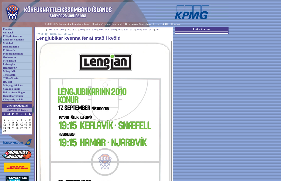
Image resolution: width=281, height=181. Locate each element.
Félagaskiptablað (13, 99)
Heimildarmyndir (13, 96)
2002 (68, 29)
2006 (94, 29)
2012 (132, 29)
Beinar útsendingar (14, 92)
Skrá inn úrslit (11, 88)
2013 (138, 29)
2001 (62, 29)
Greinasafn (9, 57)
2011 (126, 29)
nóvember (14, 109)
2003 (75, 29)
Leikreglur (9, 64)
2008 (106, 29)
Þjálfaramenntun (13, 53)
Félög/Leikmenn (12, 36)
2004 (81, 29)
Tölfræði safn (10, 78)
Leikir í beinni (202, 29)
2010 (119, 29)
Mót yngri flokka (13, 85)
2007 (100, 29)
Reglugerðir (10, 67)
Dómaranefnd (11, 46)
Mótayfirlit (9, 71)
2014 (145, 29)
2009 (113, 29)
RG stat (7, 81)
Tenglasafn (9, 74)
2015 (151, 29)
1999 (49, 29)
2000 (56, 29)
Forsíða (7, 29)
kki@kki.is (176, 24)
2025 (23, 109)
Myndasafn (9, 60)
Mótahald (8, 43)
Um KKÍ (8, 32)
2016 (157, 29)
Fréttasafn (9, 50)
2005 (88, 29)
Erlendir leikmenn (13, 39)
